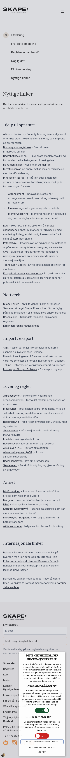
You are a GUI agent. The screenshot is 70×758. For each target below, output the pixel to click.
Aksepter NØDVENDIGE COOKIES (42, 741)
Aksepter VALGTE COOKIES (42, 747)
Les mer (42, 752)
